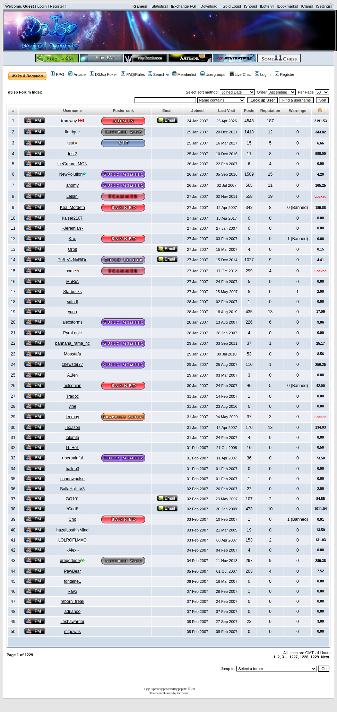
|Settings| (323, 6)
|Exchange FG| (183, 6)
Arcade (77, 74)
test (70, 143)
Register (57, 6)
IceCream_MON (73, 163)
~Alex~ (72, 550)
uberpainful (72, 458)
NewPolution (71, 174)
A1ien (72, 375)
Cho (72, 519)
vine (72, 406)
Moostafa (72, 354)
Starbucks (72, 291)
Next (325, 657)
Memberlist (184, 74)
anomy (72, 185)
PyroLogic (72, 333)
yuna (72, 311)
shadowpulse (72, 478)
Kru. (72, 238)
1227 (293, 657)
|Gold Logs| (231, 6)
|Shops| (250, 6)
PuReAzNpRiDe (72, 259)
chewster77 (72, 364)
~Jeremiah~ (72, 228)
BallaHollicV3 (72, 488)
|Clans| (307, 6)
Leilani (73, 196)
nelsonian (72, 385)
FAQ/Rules (133, 74)
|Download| (208, 6)
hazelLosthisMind (73, 530)
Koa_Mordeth (72, 207)
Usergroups (212, 74)
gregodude (70, 560)
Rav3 (72, 591)
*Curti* (73, 509)
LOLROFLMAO (72, 540)
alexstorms (72, 322)
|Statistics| (159, 6)
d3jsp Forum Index (25, 92)
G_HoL (72, 447)
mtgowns (72, 631)
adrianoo (72, 611)
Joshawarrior (73, 621)
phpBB (182, 689)
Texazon (72, 427)
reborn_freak (72, 601)
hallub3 (72, 468)
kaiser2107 (72, 218)
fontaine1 (72, 581)
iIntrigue (72, 132)
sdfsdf (72, 301)
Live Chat (240, 74)
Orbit (72, 249)
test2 (72, 153)
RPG (57, 74)
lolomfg (72, 437)
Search (156, 74)
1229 (314, 657)
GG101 (72, 498)
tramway (69, 120)
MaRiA (72, 281)
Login (42, 6)
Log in (262, 74)
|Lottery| (267, 6)
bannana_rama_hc (72, 343)
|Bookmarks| (287, 6)
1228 (304, 657)
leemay (72, 416)
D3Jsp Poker (103, 74)
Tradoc (72, 396)
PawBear (72, 571)
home (71, 271)
